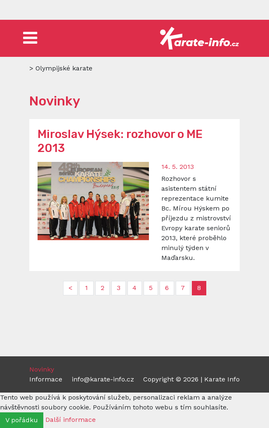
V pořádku (21, 420)
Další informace (70, 419)
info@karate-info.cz (103, 379)
